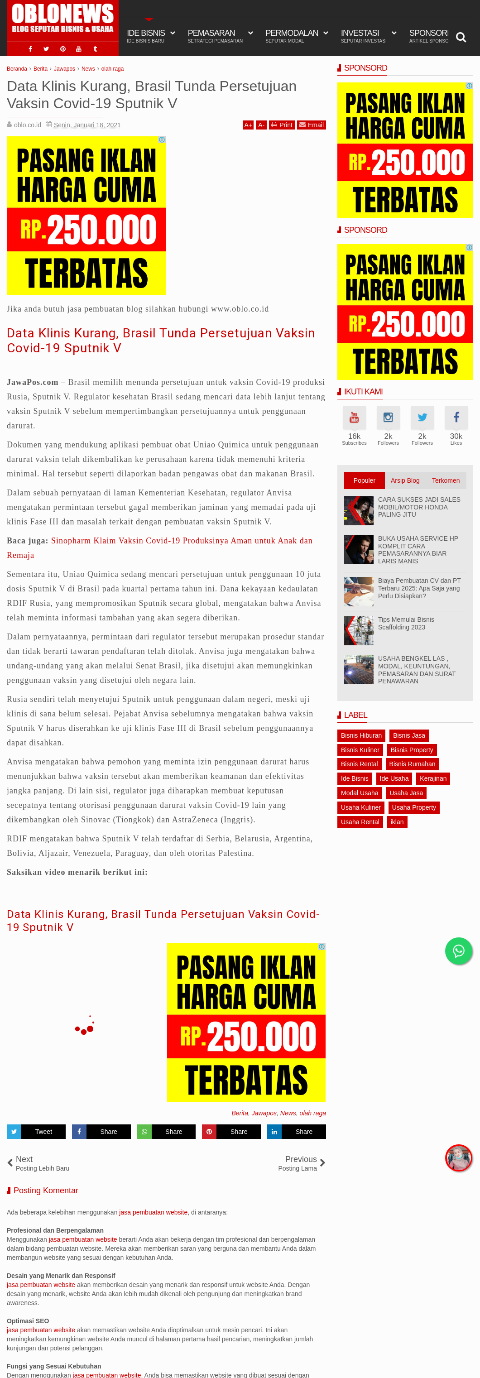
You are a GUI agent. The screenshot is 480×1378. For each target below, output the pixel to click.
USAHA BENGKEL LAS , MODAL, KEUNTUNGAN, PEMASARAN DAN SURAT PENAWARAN (417, 670)
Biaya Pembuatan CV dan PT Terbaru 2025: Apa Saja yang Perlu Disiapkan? (419, 588)
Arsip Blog (405, 480)
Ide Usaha (394, 778)
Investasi (364, 36)
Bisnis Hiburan (361, 735)
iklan (397, 822)
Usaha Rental (360, 822)
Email (311, 124)
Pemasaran (215, 36)
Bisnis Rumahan (412, 764)
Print (282, 124)
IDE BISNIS (146, 36)
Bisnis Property (412, 750)
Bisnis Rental (359, 764)
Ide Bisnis (355, 778)
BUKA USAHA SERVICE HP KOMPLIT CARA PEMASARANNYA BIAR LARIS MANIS (418, 550)
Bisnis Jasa (409, 735)
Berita (239, 1113)
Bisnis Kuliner (360, 750)
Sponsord (432, 36)
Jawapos (264, 1113)
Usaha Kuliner (361, 807)
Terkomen (446, 480)
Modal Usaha (360, 793)
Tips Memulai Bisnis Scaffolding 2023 (406, 623)
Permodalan (292, 36)
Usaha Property (414, 807)
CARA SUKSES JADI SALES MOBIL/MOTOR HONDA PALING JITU (419, 507)
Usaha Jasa (406, 793)
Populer (364, 480)
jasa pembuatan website (153, 1212)
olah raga (313, 1113)
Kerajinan (433, 778)
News (288, 1113)
